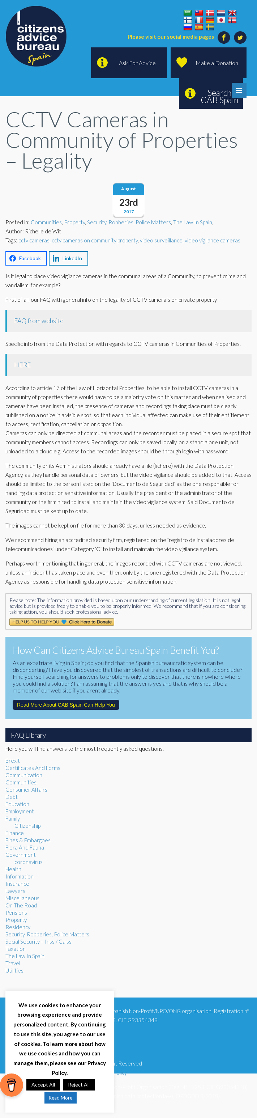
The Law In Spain (192, 222)
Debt (11, 796)
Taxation (15, 948)
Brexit (12, 760)
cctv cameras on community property (95, 240)
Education (17, 804)
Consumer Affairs (26, 789)
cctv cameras (34, 240)
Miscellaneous (22, 898)
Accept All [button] (43, 1084)
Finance (14, 833)
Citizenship (27, 825)
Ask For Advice (137, 62)
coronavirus (28, 862)
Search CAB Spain (220, 96)
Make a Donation (217, 62)
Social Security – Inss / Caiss (38, 941)
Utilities (14, 970)
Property (74, 222)
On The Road (21, 905)
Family (12, 818)
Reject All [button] (79, 1084)
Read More (60, 1098)
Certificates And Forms (32, 768)
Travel (12, 963)
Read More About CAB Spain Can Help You (66, 705)
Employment (19, 811)
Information (19, 876)
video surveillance (161, 240)
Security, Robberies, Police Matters (129, 222)
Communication (23, 775)
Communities (46, 222)
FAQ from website (39, 321)
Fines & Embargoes (28, 840)
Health (13, 869)
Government (20, 854)
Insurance (17, 883)
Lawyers (15, 891)
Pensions (16, 912)
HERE (22, 365)
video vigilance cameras (212, 240)
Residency (17, 927)
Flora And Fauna (24, 847)
